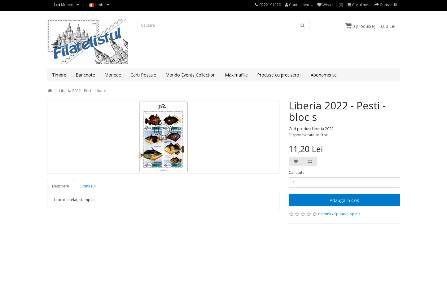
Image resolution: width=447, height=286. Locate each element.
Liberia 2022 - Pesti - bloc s (82, 90)
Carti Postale (143, 75)
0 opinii (324, 214)
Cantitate (297, 172)
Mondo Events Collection (190, 75)
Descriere (60, 186)
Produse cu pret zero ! (279, 75)
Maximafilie (236, 75)
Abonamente (324, 75)
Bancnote (85, 75)
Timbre (59, 75)
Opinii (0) (87, 186)
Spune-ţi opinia (347, 214)
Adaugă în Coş (344, 200)
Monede (112, 75)
